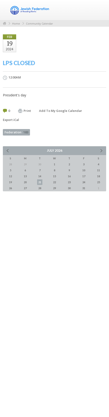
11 (98, 170)
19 (10, 182)
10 (83, 170)
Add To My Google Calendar (60, 111)
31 (83, 188)
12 (10, 176)
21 (39, 182)
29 (54, 188)
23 (69, 182)
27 (25, 188)
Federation (16, 132)
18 (98, 176)
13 (25, 176)
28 (39, 188)
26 (10, 188)
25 (98, 182)
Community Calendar (39, 23)
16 (69, 176)
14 (39, 176)
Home (4, 23)
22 (54, 182)
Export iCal (11, 120)
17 (83, 176)
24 (83, 182)
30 (69, 188)
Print (24, 111)
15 (54, 176)
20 (25, 182)
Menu (100, 10)
